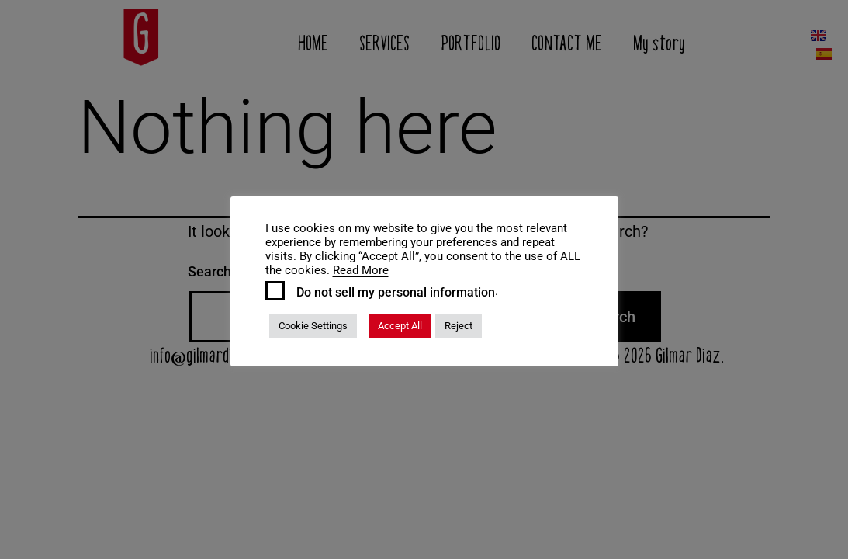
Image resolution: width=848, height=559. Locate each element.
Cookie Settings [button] (313, 326)
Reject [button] (458, 326)
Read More (361, 270)
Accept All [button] (400, 326)
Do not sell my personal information (395, 293)
